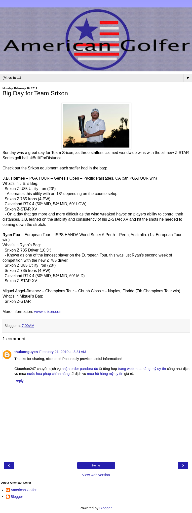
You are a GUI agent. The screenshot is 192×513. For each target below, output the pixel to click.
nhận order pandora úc (80, 369)
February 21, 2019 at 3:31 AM (62, 352)
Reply (19, 381)
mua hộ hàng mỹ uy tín (105, 374)
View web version (96, 475)
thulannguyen (26, 352)
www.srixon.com (48, 311)
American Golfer (24, 490)
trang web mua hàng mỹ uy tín (142, 369)
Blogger (17, 497)
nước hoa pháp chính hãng (48, 374)
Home (96, 465)
